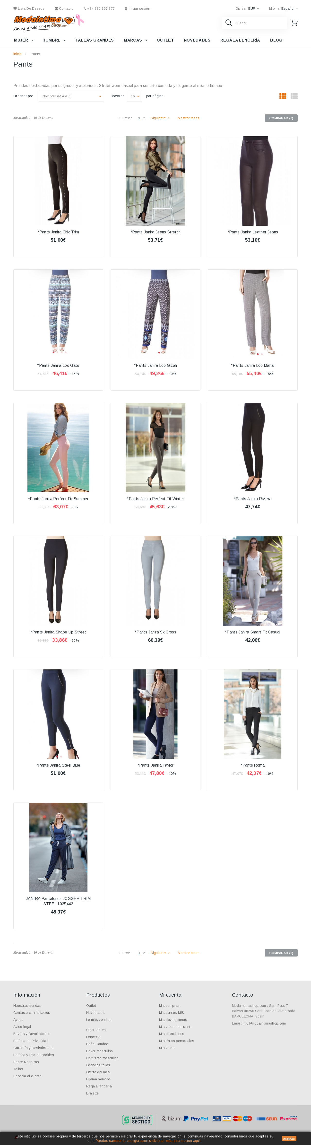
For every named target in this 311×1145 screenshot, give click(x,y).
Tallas (18, 1069)
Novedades (197, 40)
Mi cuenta (170, 995)
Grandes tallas (98, 1065)
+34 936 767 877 (99, 8)
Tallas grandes (94, 40)
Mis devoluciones (173, 1020)
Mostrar (118, 96)
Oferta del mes (98, 1072)
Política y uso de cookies (33, 1055)
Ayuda (18, 1020)
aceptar (289, 1138)
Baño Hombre (97, 1044)
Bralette (92, 1093)
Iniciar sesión (137, 8)
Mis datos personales (176, 1041)
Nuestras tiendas (27, 1006)
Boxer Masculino (99, 1051)
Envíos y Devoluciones (32, 1034)
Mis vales (166, 1048)
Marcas (133, 40)
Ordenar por (23, 96)
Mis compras (169, 1006)
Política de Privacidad (30, 1041)
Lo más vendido (99, 1020)
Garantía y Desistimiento (33, 1048)
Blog (276, 40)
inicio (17, 54)
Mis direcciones (171, 1034)
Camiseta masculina (102, 1058)
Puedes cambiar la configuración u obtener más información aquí (148, 1141)
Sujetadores (96, 1030)
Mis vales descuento (175, 1027)
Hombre (52, 40)
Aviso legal (22, 1027)
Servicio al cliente (27, 1076)
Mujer (21, 40)
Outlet (165, 40)
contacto (64, 8)
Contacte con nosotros (31, 1013)
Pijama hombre (98, 1079)
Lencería (93, 1037)
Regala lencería (240, 40)
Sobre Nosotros (26, 1062)
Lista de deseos (29, 8)
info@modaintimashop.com (264, 1023)
